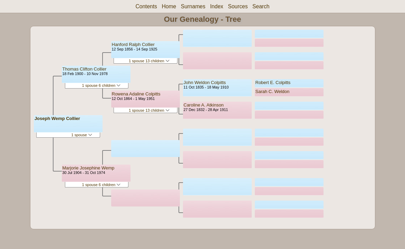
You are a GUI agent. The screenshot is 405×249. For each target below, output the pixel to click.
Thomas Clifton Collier (84, 69)
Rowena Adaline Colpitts (136, 93)
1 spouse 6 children (101, 85)
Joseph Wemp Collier (57, 118)
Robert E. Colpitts (273, 82)
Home (169, 6)
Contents (146, 6)
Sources (238, 6)
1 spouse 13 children (149, 61)
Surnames (193, 6)
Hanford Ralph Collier (133, 44)
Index (216, 6)
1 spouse (81, 135)
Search (260, 6)
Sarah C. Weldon (272, 91)
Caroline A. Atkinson (204, 105)
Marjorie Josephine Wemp (88, 167)
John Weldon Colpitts (205, 82)
